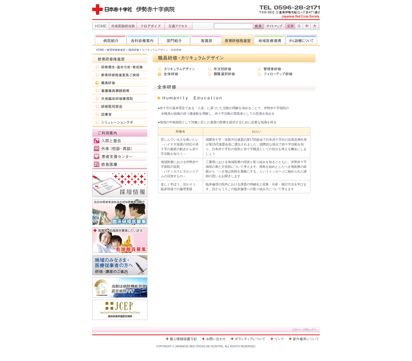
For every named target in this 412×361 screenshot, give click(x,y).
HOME (100, 49)
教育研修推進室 (116, 49)
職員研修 (133, 49)
